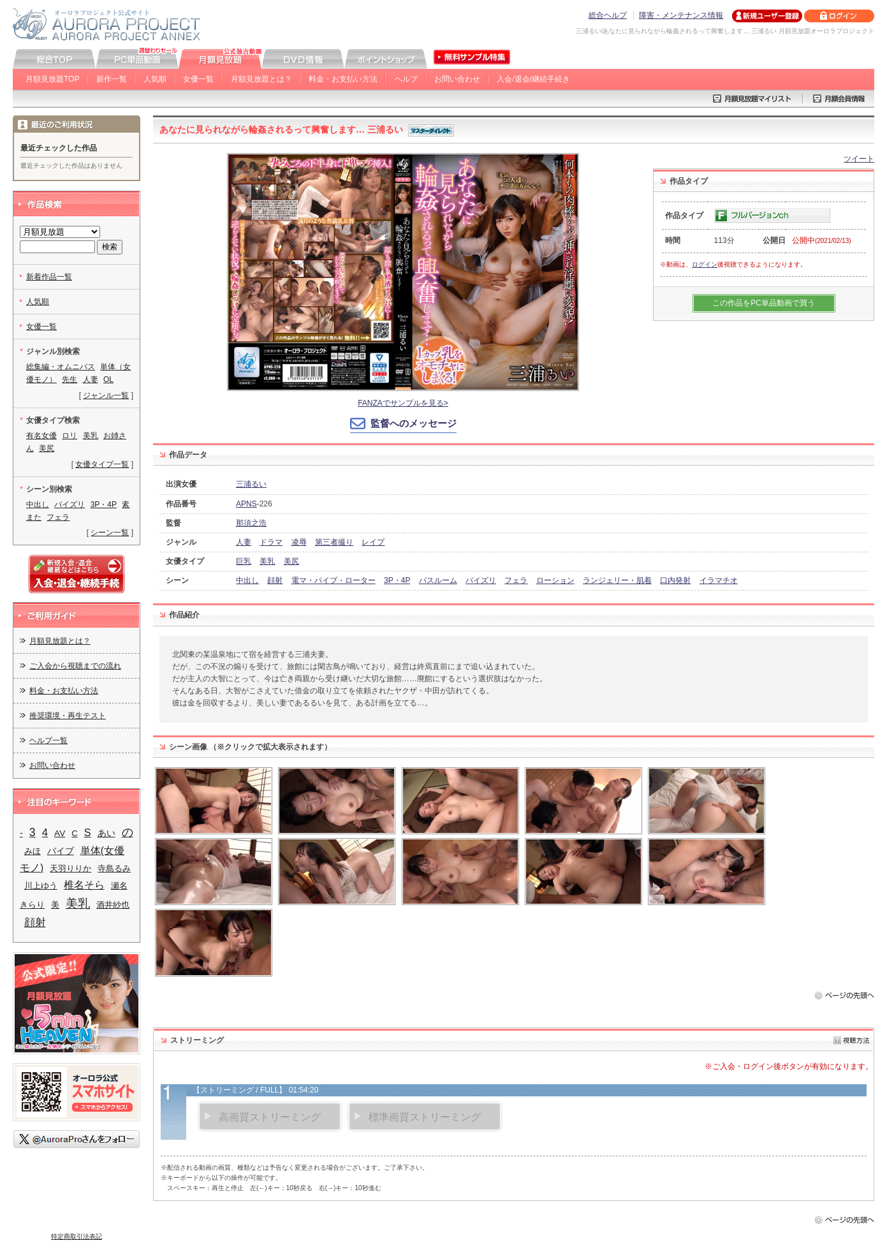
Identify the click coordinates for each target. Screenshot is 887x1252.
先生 (69, 379)
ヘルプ (406, 79)
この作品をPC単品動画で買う (763, 302)
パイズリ (480, 580)
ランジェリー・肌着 (617, 580)
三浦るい (251, 484)
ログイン (704, 264)
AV (59, 833)
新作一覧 (111, 79)
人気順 (154, 79)
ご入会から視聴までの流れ (75, 665)
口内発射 (675, 580)
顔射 (274, 580)
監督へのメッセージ (413, 423)
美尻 (291, 561)
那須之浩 (251, 523)
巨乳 (243, 561)
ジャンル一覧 (106, 395)
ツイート (859, 158)
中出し (247, 580)
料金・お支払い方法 (343, 79)
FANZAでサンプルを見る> (403, 403)
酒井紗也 (112, 905)
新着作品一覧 (49, 276)
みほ (32, 851)
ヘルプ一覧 (48, 740)
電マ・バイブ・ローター (333, 580)
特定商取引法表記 (76, 1236)
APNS (246, 503)
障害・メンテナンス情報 (681, 15)
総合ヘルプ (608, 15)
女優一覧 (198, 79)
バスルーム (438, 580)
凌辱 (299, 542)
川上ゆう (40, 885)
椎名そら (84, 885)
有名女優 (41, 435)
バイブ (60, 851)
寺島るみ (114, 868)
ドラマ (271, 542)
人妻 (243, 542)
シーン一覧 (110, 532)
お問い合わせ (457, 79)
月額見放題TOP (52, 79)
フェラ (515, 580)
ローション (555, 580)
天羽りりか (70, 868)
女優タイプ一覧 (102, 464)
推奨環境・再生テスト (67, 715)
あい (106, 833)
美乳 (267, 561)
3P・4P (397, 580)
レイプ (373, 542)
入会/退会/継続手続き (533, 79)
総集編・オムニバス (60, 366)
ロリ (69, 435)
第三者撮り (334, 542)
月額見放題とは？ (261, 79)
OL (108, 379)
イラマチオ (719, 580)
